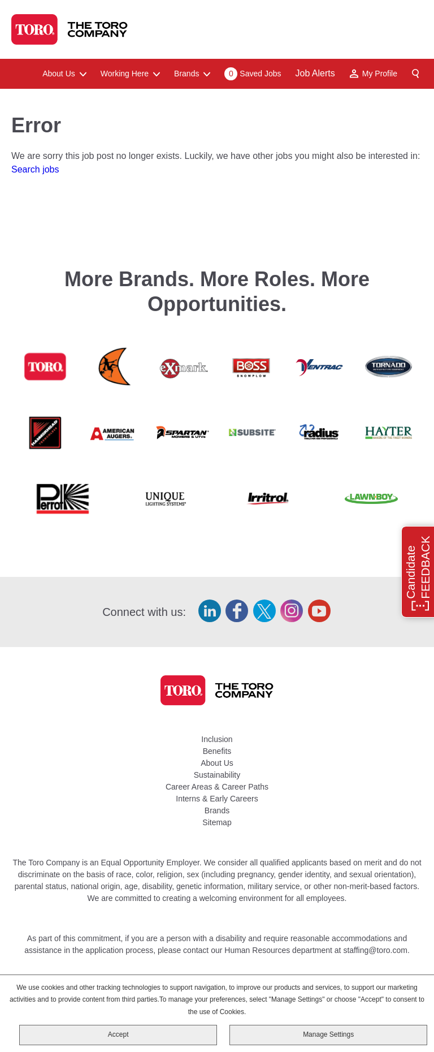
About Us (217, 763)
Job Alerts (315, 73)
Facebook (236, 611)
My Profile (379, 73)
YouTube (319, 611)
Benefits (217, 751)
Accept (118, 1034)
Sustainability (217, 774)
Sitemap (216, 822)
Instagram (291, 611)
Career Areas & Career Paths (217, 786)
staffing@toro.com (375, 950)
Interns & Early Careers (217, 798)
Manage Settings (328, 1034)
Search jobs (35, 169)
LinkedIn (209, 611)
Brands (217, 810)
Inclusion (216, 739)
